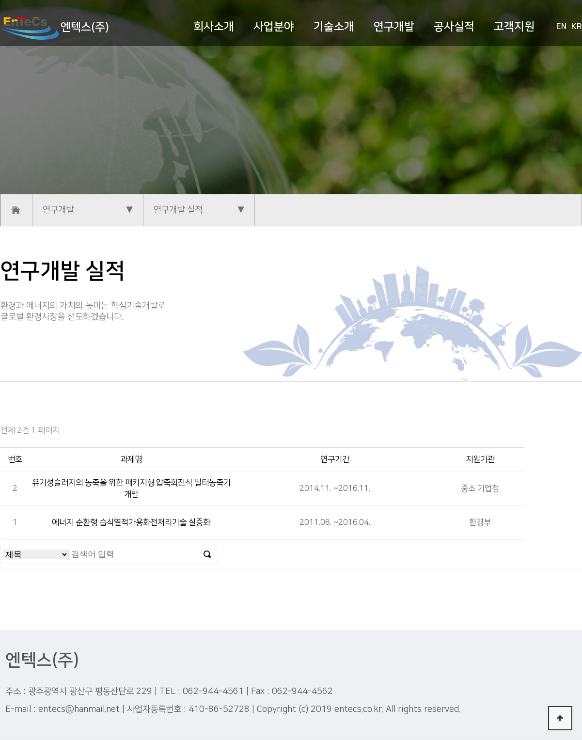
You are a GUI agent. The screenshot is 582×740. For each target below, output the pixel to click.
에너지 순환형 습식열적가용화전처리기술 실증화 (131, 522)
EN (561, 26)
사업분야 (273, 26)
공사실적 (454, 26)
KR (576, 26)
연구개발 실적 (178, 210)
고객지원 (514, 26)
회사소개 (213, 26)
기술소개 (334, 26)
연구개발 (394, 26)
